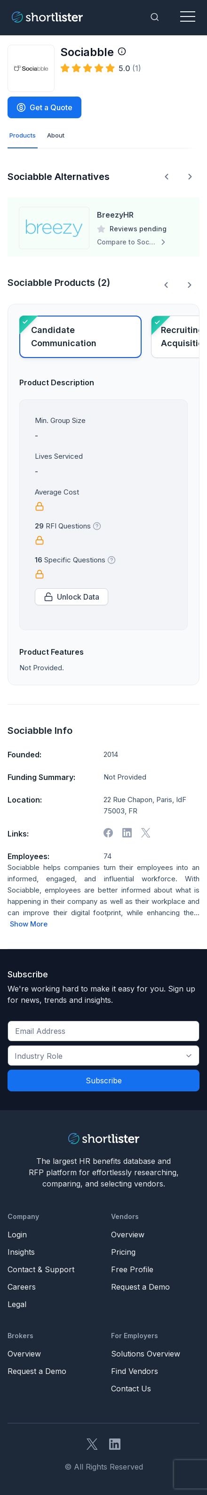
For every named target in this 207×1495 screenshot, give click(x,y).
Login (17, 1234)
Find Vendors (134, 1371)
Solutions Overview (145, 1353)
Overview (127, 1234)
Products (22, 135)
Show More (29, 924)
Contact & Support (41, 1269)
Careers (22, 1287)
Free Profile (132, 1269)
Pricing (123, 1252)
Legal (17, 1304)
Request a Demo (140, 1287)
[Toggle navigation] (187, 17)
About (55, 135)
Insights (21, 1252)
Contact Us (131, 1388)
